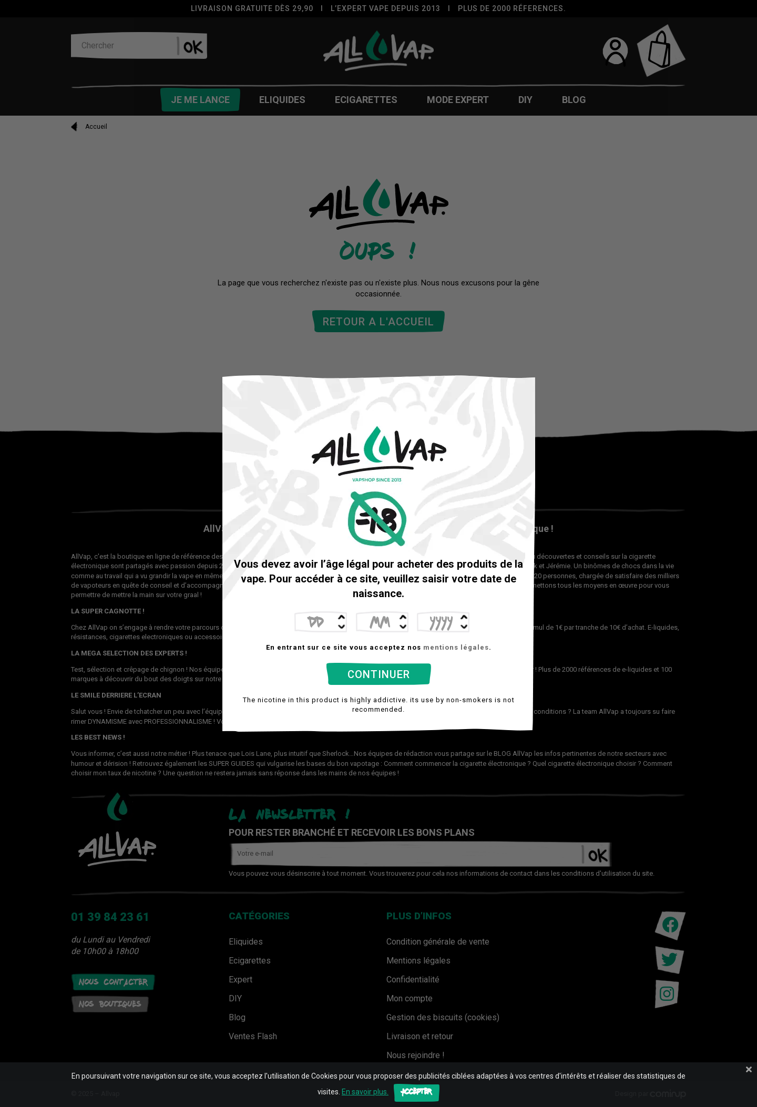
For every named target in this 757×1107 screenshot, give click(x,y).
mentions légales (456, 647)
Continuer (378, 674)
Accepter (417, 1092)
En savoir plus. (365, 1092)
